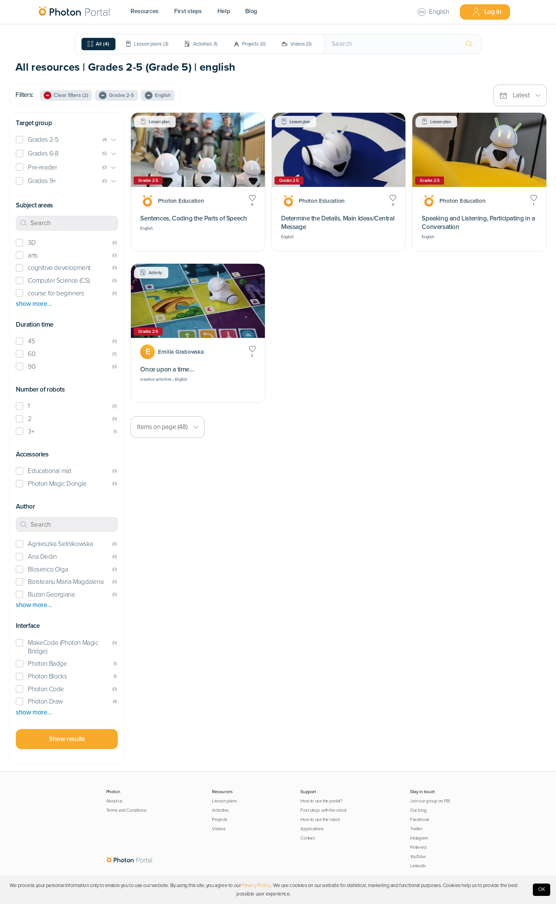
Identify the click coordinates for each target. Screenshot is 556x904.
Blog (251, 11)
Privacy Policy (256, 885)
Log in (487, 12)
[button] (67, 140)
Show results (67, 739)
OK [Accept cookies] (541, 889)
